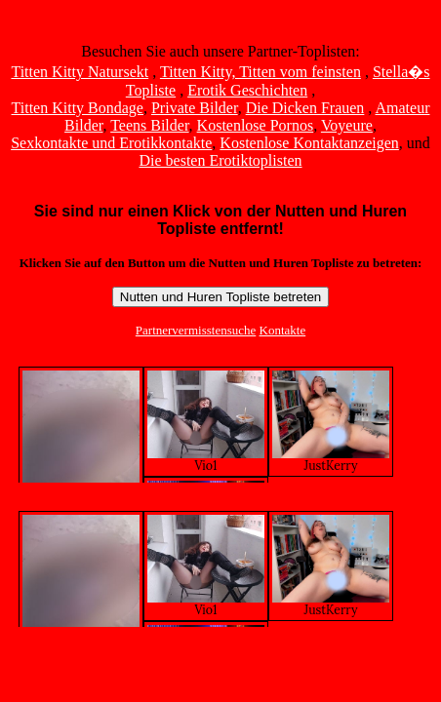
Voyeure (347, 125)
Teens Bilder (149, 125)
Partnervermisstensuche (196, 330)
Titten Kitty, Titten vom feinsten (260, 71)
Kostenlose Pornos (255, 125)
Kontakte (283, 330)
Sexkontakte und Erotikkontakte (111, 143)
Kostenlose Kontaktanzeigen (309, 143)
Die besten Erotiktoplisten (220, 160)
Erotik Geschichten (247, 90)
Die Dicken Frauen (305, 107)
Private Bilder (194, 107)
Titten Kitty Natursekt (79, 71)
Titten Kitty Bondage (77, 107)
